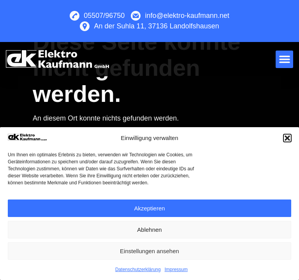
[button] (287, 138)
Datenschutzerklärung (138, 269)
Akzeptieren (149, 208)
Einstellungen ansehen (149, 251)
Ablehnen (149, 229)
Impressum (176, 269)
